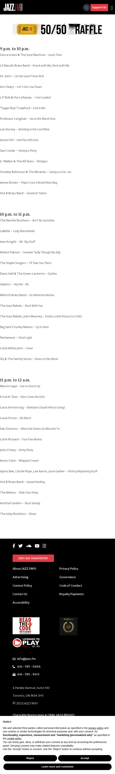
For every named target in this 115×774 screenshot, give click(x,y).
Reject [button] (30, 758)
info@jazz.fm (26, 659)
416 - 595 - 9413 (28, 674)
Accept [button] (85, 758)
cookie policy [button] (14, 738)
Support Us (99, 7)
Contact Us (20, 594)
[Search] (86, 7)
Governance (67, 577)
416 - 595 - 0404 (28, 666)
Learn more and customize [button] (57, 766)
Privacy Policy (68, 568)
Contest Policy (22, 585)
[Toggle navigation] (112, 8)
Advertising (20, 577)
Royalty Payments (71, 594)
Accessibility (21, 602)
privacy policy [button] (95, 728)
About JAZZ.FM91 (24, 568)
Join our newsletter (33, 558)
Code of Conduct (70, 585)
